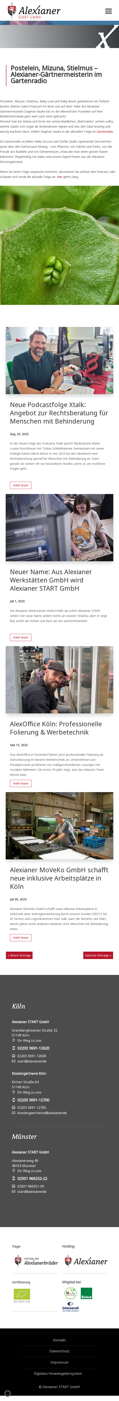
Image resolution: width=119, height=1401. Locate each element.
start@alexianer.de (32, 1061)
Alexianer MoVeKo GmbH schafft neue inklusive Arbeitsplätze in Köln (59, 878)
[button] (7, 1393)
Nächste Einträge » (98, 955)
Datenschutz (59, 1351)
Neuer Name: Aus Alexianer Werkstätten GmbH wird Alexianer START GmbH (51, 580)
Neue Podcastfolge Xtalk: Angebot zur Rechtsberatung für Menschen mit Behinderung (59, 412)
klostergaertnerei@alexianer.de (42, 1113)
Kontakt (59, 1340)
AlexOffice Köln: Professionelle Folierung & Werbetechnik (56, 728)
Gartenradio (105, 131)
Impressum (59, 1362)
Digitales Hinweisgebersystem (58, 1373)
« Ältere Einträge (19, 955)
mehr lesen (20, 485)
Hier (59, 177)
